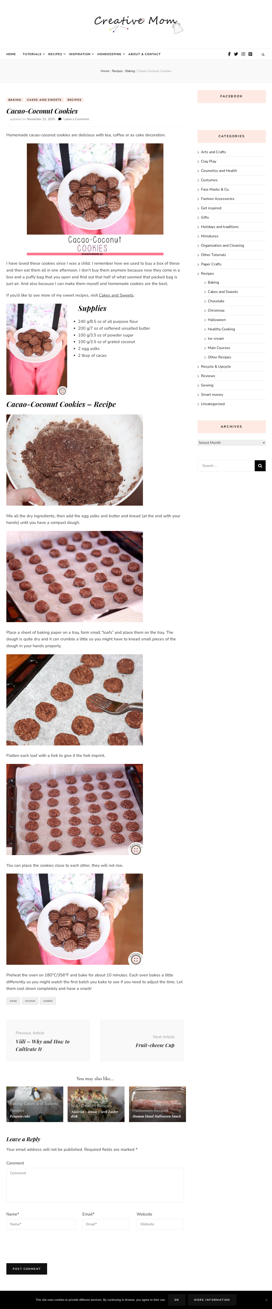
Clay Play (208, 161)
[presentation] (41, 1245)
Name (12, 1214)
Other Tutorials (213, 254)
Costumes (209, 180)
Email (88, 1214)
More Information (212, 1300)
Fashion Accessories (217, 198)
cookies (48, 1001)
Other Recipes (219, 357)
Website (144, 1214)
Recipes (55, 54)
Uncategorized (213, 403)
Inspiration (80, 54)
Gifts (205, 217)
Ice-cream (216, 338)
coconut (30, 1001)
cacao (13, 1001)
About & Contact (144, 54)
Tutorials (32, 54)
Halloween (142, 1110)
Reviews (208, 375)
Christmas (216, 310)
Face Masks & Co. (215, 189)
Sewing (207, 385)
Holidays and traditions (220, 226)
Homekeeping (109, 54)
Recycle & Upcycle (216, 366)
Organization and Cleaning (222, 245)
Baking (14, 100)
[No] (266, 1300)
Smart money (212, 394)
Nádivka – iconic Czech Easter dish (94, 1113)
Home (11, 54)
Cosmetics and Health (219, 170)
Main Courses (83, 1106)
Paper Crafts (211, 264)
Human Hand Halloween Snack (156, 1116)
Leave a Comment (76, 119)
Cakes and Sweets (44, 100)
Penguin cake (20, 1116)
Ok (176, 1300)
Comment (15, 1163)
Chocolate (216, 301)
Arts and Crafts (213, 152)
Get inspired (211, 208)
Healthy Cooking (221, 329)
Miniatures (210, 236)
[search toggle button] (263, 54)
